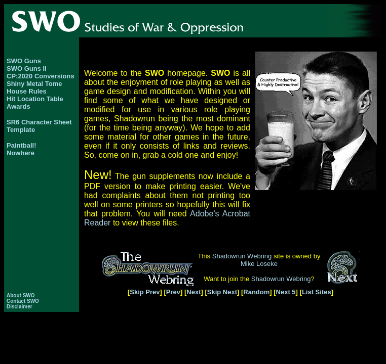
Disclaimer (19, 306)
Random (256, 292)
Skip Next (222, 292)
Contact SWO (23, 301)
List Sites (316, 292)
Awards (18, 106)
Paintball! (21, 145)
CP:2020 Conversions (40, 76)
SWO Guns (24, 61)
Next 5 (286, 292)
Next (193, 292)
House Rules (27, 91)
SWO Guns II (27, 68)
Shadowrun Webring (242, 256)
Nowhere (20, 153)
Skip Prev (145, 292)
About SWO (21, 295)
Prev (173, 292)
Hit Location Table (35, 99)
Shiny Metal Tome (34, 83)
